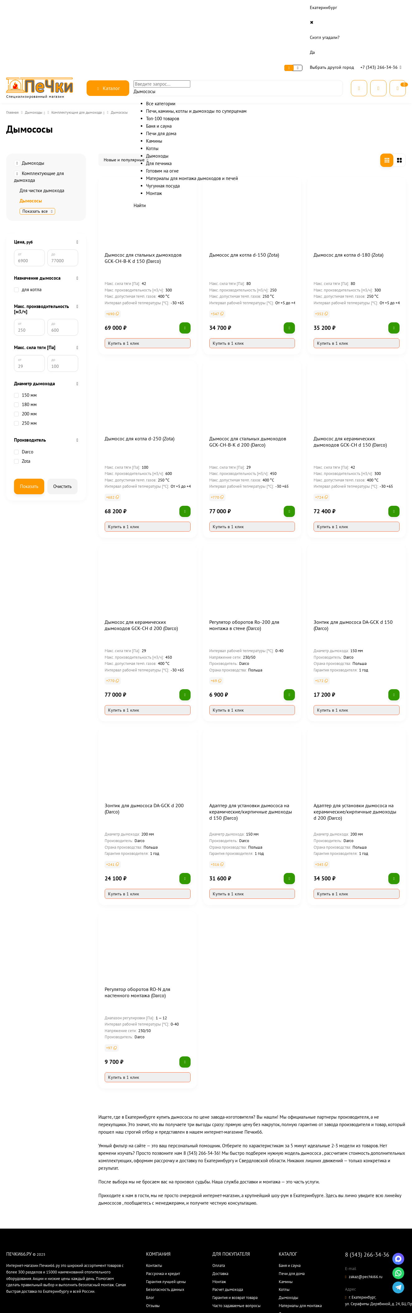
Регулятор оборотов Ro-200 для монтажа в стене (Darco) (244, 562)
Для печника (290, 1251)
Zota (22, 424)
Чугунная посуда (293, 1266)
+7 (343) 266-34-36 (382, 7)
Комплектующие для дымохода (82, 52)
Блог (150, 1234)
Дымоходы (36, 52)
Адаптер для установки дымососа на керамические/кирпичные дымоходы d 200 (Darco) (355, 748)
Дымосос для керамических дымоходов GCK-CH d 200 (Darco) (141, 562)
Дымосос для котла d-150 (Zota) (244, 192)
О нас (12, 7)
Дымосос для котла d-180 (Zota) (348, 192)
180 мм (25, 368)
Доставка (74, 7)
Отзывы (153, 1242)
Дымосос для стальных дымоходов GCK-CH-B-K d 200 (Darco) (247, 378)
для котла (27, 235)
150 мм (25, 358)
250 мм (25, 386)
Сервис (31, 7)
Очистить (62, 450)
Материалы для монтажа (300, 1242)
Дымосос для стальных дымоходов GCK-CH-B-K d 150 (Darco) (143, 195)
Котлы (284, 1226)
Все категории (291, 1283)
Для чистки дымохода (42, 127)
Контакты (99, 7)
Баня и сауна (290, 1202)
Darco (23, 415)
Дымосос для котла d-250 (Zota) (139, 375)
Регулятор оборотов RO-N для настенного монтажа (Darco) (137, 929)
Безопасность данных (165, 1226)
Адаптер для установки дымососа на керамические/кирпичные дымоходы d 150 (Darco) (250, 748)
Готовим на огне (293, 1259)
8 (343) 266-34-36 (367, 1191)
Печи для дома (292, 1210)
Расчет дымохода (227, 1226)
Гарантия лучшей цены (166, 1218)
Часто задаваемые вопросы (236, 1242)
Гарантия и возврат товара (235, 1234)
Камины (286, 1218)
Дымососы (31, 138)
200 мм (25, 377)
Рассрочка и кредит (163, 1210)
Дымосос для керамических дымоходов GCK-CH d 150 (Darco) (350, 378)
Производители (292, 1274)
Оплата (52, 7)
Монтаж (219, 1218)
